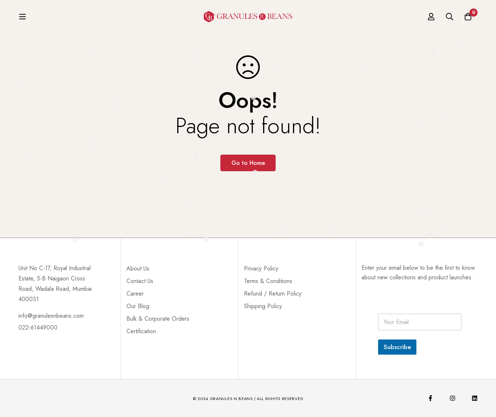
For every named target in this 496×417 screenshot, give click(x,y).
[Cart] (468, 18)
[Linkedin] (475, 398)
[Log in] (431, 18)
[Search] (449, 18)
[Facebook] (430, 398)
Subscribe (397, 346)
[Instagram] (452, 398)
